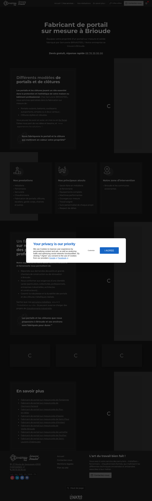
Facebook (62, 258)
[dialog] (76, 250)
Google (52, 258)
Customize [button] (91, 250)
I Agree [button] (109, 250)
